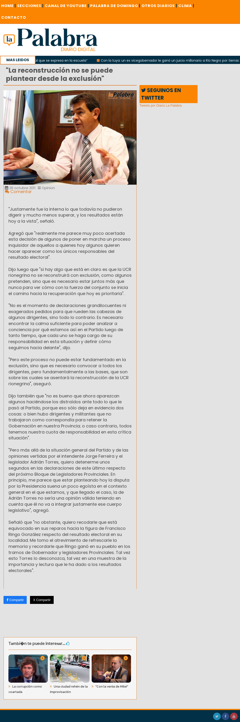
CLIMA (186, 5)
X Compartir (42, 600)
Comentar (18, 192)
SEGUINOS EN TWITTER (161, 94)
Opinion (46, 187)
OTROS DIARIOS (159, 5)
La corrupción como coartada (25, 689)
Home (8, 5)
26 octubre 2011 (20, 187)
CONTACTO (13, 17)
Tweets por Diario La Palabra (160, 105)
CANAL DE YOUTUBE (67, 5)
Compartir (15, 600)
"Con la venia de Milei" (111, 686)
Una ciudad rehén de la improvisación (69, 689)
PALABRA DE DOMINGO (115, 5)
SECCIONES (30, 5)
